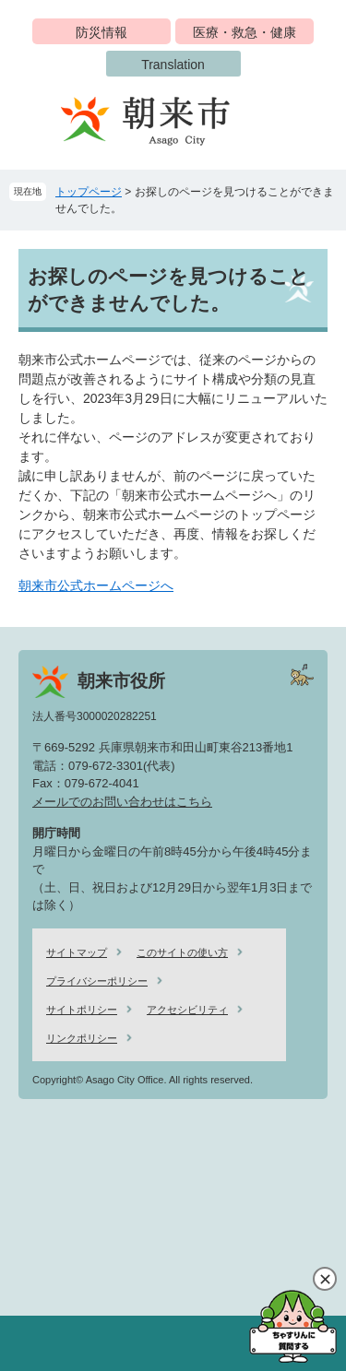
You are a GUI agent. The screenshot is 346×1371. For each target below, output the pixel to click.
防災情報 (101, 32)
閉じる (325, 1279)
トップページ (88, 191)
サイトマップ (76, 952)
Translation (173, 64)
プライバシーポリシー (97, 981)
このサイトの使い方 (182, 952)
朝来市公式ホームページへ (95, 585)
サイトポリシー (81, 1009)
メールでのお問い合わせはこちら (122, 802)
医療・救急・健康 (244, 32)
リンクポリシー (81, 1038)
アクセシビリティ (187, 1009)
